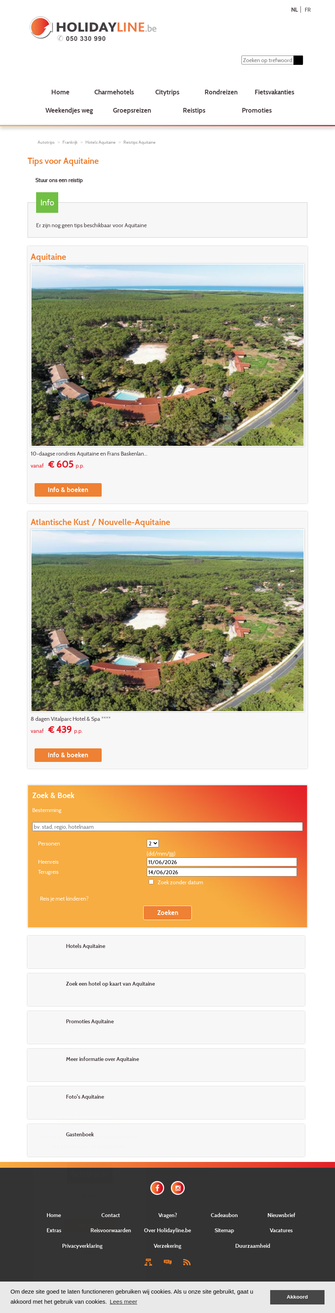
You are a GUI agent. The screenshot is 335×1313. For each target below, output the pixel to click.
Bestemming (46, 810)
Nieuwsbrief (281, 1215)
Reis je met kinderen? (64, 898)
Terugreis (48, 871)
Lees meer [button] (123, 1301)
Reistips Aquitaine (139, 142)
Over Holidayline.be (167, 1230)
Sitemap (224, 1230)
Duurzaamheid (252, 1245)
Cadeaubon (224, 1215)
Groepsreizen (132, 110)
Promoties (257, 110)
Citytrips (167, 92)
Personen (49, 843)
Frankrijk (70, 142)
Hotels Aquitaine (100, 142)
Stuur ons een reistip (59, 180)
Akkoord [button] (297, 1297)
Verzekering (167, 1245)
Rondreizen (221, 92)
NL (294, 9)
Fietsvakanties (274, 92)
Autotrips (46, 142)
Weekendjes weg (69, 110)
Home (60, 92)
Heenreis (48, 861)
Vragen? (167, 1215)
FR (308, 9)
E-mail (89, 1196)
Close (89, 1252)
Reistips (194, 110)
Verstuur (90, 1225)
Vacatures (281, 1230)
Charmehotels (114, 92)
